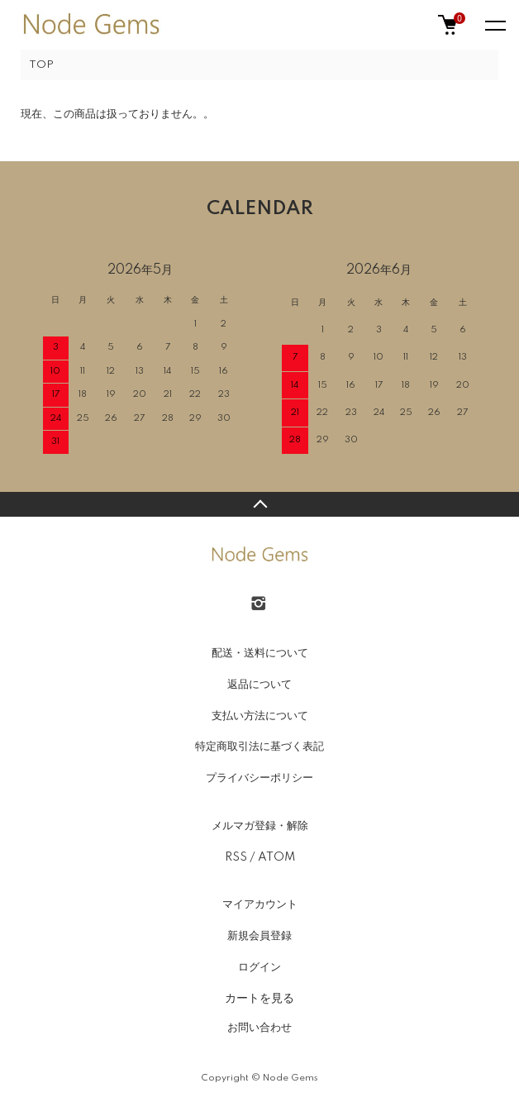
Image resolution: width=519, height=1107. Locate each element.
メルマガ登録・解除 (260, 826)
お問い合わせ (259, 1027)
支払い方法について (260, 716)
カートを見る (259, 997)
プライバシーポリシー (259, 778)
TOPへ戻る (259, 504)
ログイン (259, 967)
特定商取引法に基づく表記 (259, 746)
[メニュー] (494, 25)
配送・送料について (260, 653)
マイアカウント (260, 904)
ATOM (276, 857)
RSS (236, 857)
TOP (41, 65)
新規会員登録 (259, 936)
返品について (259, 684)
